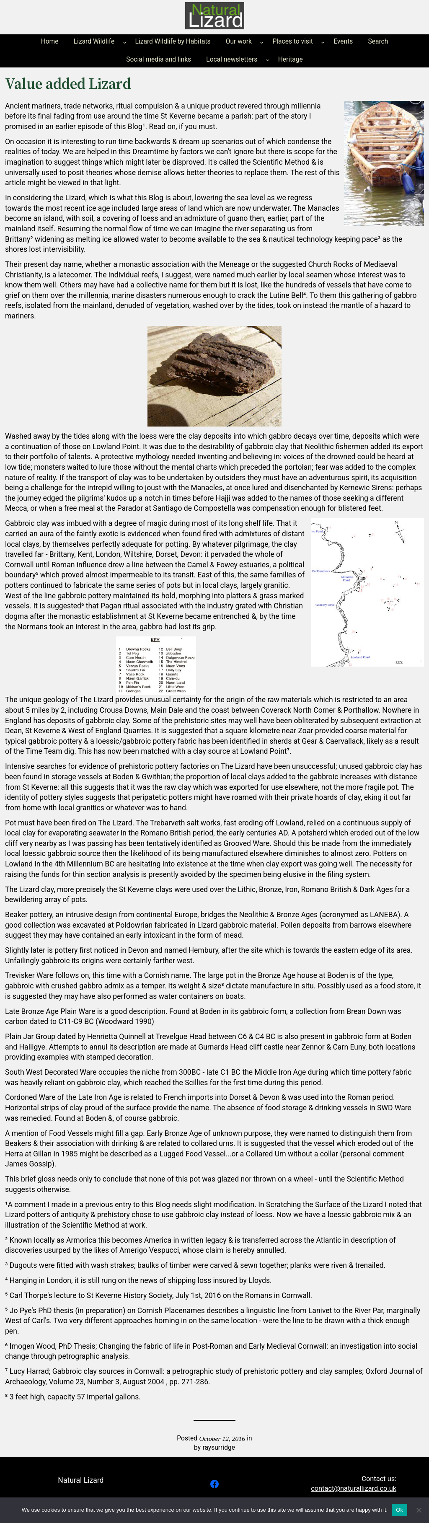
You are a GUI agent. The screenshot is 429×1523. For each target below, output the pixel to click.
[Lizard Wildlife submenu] (125, 42)
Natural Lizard (80, 1480)
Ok (399, 1510)
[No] (418, 1510)
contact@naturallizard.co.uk (353, 1488)
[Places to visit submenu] (323, 42)
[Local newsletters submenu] (267, 60)
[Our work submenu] (262, 42)
